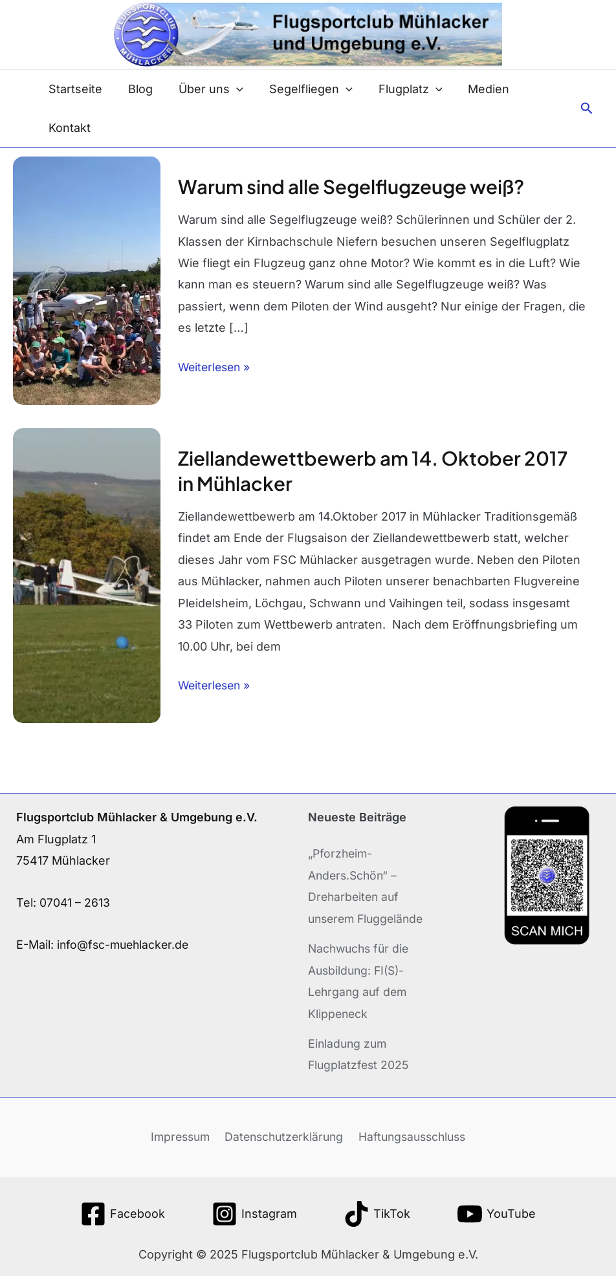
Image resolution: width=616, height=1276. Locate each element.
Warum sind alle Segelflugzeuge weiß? (354, 186)
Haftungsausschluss (412, 1134)
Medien (474, 89)
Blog (136, 89)
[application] (230, 89)
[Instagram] (254, 1212)
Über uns (204, 89)
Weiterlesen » (216, 365)
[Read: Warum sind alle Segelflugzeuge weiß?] (86, 280)
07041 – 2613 (75, 902)
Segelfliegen (302, 89)
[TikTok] (377, 1212)
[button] (586, 109)
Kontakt (68, 128)
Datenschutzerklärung (282, 1134)
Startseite (74, 89)
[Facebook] (122, 1212)
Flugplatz (399, 89)
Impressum (177, 1134)
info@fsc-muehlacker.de (125, 944)
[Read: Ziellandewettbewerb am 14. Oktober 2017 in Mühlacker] (86, 574)
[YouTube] (496, 1212)
